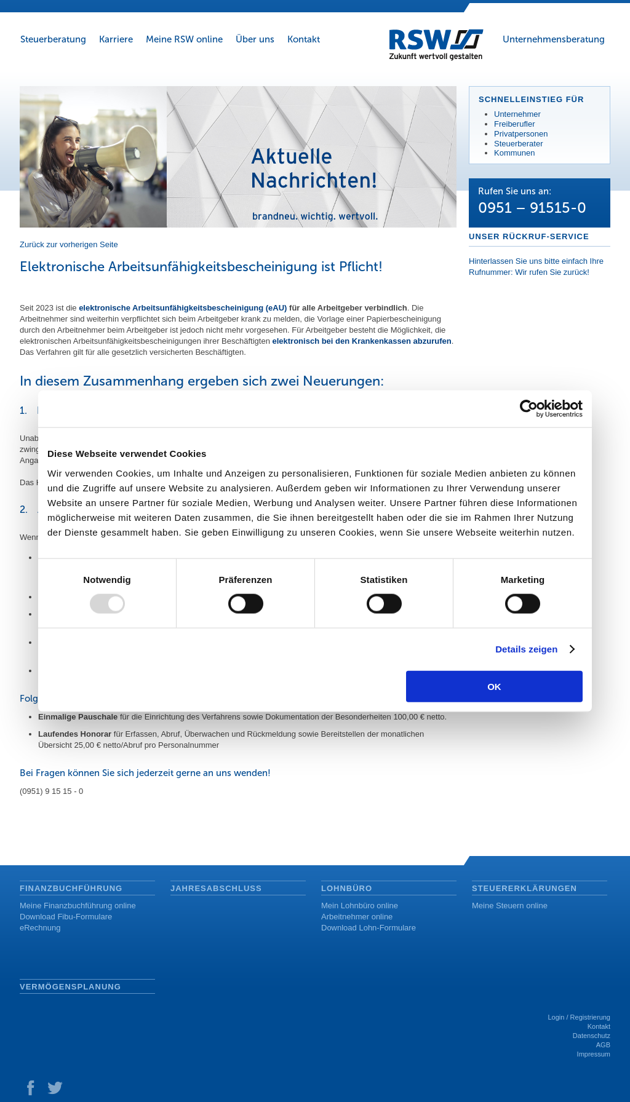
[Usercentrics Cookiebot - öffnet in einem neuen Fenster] (529, 409)
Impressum (593, 1054)
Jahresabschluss (216, 888)
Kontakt (303, 39)
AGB (603, 1044)
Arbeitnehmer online (357, 916)
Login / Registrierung (579, 1017)
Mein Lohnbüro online (359, 905)
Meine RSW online (184, 39)
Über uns (255, 39)
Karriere (116, 39)
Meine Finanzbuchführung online (78, 905)
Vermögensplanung (70, 986)
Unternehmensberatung (554, 39)
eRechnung (40, 927)
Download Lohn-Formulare (368, 927)
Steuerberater (518, 143)
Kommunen (514, 152)
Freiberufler (514, 124)
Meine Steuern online (510, 905)
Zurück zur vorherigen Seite (69, 244)
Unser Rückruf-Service (529, 236)
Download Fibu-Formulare (66, 916)
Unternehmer (517, 114)
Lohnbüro (346, 888)
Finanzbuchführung (71, 888)
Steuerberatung (53, 39)
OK (494, 686)
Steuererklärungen (524, 888)
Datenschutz (591, 1035)
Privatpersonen (521, 133)
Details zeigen (526, 649)
